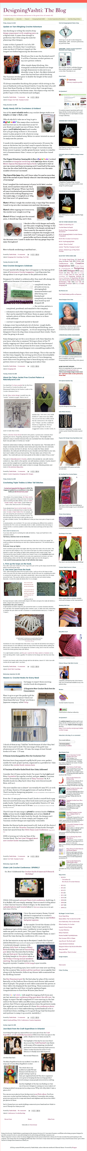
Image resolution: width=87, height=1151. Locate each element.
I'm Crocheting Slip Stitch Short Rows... (73, 837)
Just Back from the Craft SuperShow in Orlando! (24, 1029)
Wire (77, 283)
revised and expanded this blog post (15, 488)
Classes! (27, 19)
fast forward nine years (21, 491)
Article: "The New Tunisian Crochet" (69, 247)
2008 (62, 902)
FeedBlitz (69, 745)
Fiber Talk (70, 272)
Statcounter (62, 965)
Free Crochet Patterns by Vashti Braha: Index (73, 861)
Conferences (25, 1020)
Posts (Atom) (33, 1125)
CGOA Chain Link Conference (36, 830)
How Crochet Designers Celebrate (17, 266)
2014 (62, 888)
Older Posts (51, 1119)
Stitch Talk (11, 669)
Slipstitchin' (74, 278)
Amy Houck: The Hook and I (67, 941)
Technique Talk (65, 282)
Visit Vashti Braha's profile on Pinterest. (70, 294)
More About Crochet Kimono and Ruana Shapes (74, 849)
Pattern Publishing (64, 278)
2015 (62, 885)
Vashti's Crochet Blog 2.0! (66, 224)
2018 (62, 877)
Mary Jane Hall (63, 949)
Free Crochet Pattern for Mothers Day (73, 778)
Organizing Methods (75, 276)
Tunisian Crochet (24, 100)
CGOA (19, 1020)
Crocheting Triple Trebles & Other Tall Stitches (23, 483)
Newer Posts (8, 1119)
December (65, 879)
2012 (62, 892)
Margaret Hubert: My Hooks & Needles (70, 946)
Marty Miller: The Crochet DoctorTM (69, 919)
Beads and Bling (12, 1020)
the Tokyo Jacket (27, 497)
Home (30, 1119)
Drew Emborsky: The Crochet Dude (69, 921)
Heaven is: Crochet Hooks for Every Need (21, 678)
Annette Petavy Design (65, 927)
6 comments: (21, 366)
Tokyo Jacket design (13, 395)
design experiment (11, 33)
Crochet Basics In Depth (66, 227)
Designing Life (12, 257)
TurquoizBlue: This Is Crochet (67, 952)
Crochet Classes (79, 266)
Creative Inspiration (13, 474)
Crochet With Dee (64, 930)
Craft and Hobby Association (23, 1035)
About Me (19, 19)
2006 (62, 907)
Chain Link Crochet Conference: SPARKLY (21, 868)
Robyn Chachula (63, 932)
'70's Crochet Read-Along (66, 259)
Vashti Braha (72, 80)
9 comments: (21, 254)
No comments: (22, 1110)
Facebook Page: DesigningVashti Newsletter (68, 230)
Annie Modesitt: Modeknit (66, 944)
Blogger (74, 1147)
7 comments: (21, 97)
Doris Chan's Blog (64, 916)
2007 (62, 905)
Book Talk (68, 261)
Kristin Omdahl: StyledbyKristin (68, 935)
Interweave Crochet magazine (22, 272)
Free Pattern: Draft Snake (73, 767)
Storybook (67, 280)
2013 (62, 890)
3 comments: (21, 856)
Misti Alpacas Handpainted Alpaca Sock (20, 164)
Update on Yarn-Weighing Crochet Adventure (22, 27)
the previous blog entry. (15, 467)
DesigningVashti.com (72, 370)
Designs (10, 100)
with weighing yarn (27, 33)
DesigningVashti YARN (39, 19)
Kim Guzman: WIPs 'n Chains (67, 938)
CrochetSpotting (20, 1113)
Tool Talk (15, 100)
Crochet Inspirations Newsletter (56, 19)
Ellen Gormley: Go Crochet (66, 924)
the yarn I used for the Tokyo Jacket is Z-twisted (35, 653)
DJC (60, 373)
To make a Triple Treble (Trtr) (15, 512)
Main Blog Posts (9, 19)
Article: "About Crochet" (66, 244)
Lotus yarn (78, 274)
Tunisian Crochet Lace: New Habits (74, 801)
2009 (62, 900)
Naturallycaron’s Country (19, 459)
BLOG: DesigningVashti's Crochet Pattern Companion (70, 235)
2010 (62, 897)
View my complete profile (74, 82)
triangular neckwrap (21, 161)
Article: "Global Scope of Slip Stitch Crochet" (69, 250)
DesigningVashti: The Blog (34, 10)
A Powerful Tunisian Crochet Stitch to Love (74, 825)
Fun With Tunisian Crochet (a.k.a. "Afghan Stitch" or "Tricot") (74, 814)
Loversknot (62, 276)
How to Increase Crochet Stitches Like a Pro (73, 755)
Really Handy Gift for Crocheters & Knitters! (22, 108)
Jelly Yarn (69, 274)
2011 (62, 895)
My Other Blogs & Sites (74, 19)
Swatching (19, 257)
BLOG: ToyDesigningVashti (66, 241)
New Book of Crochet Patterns (71, 881)
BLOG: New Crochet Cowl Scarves (68, 238)
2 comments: (21, 471)
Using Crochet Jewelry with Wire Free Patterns (74, 788)
